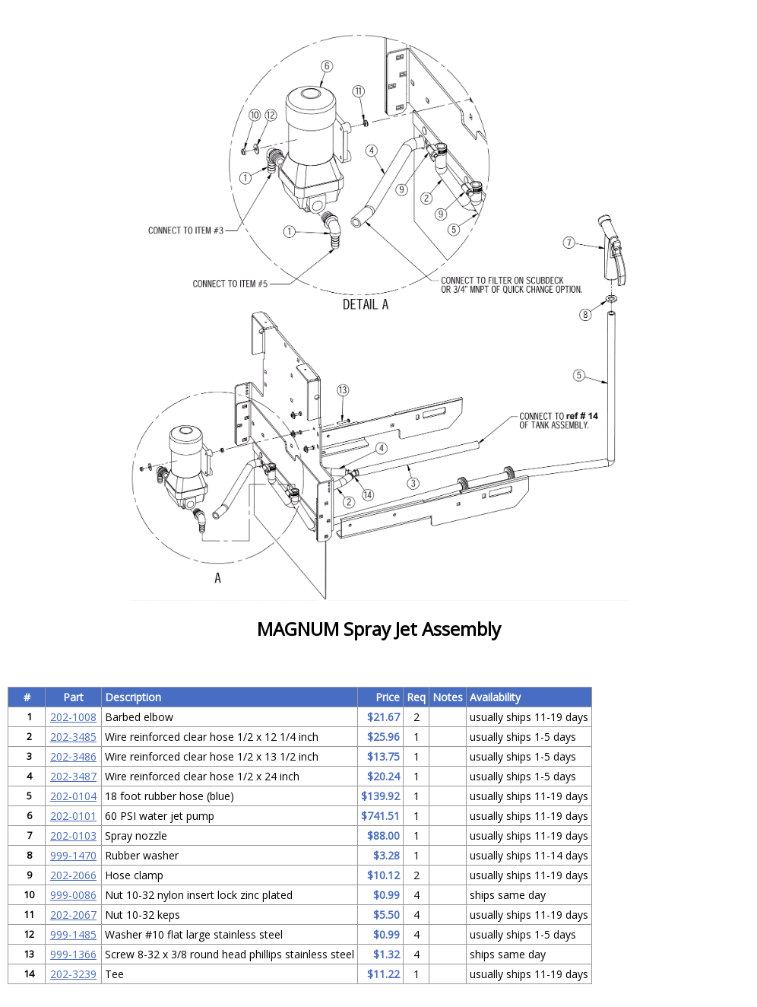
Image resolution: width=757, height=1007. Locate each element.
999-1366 (73, 954)
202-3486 (73, 756)
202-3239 (73, 974)
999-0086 (73, 895)
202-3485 (73, 736)
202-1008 (73, 717)
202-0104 (73, 796)
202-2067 (73, 914)
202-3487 (73, 776)
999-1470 (73, 855)
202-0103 (73, 835)
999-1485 (73, 934)
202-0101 (73, 815)
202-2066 (73, 875)
